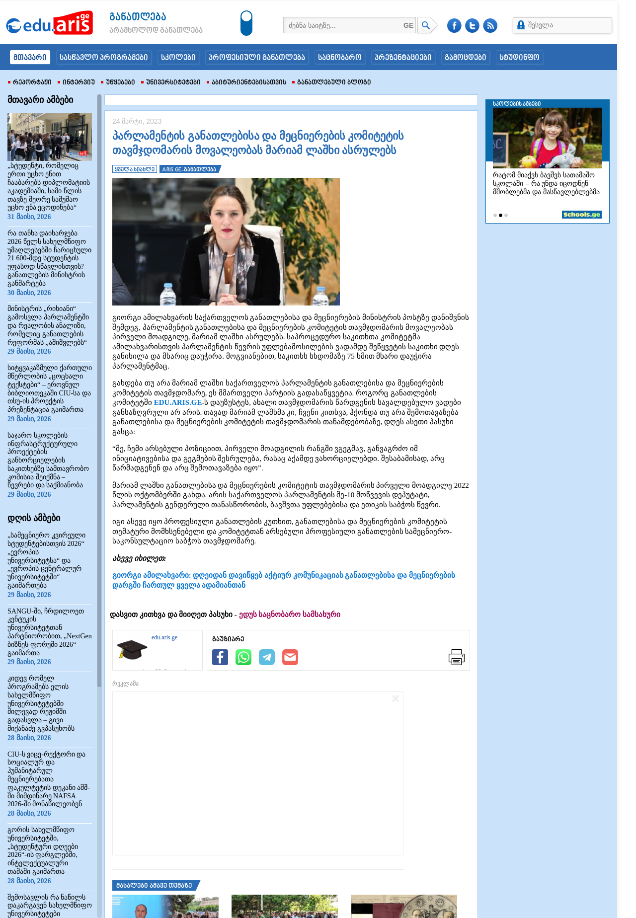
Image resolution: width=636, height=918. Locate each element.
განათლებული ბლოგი (331, 82)
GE (408, 25)
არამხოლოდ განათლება (141, 31)
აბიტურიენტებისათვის (246, 82)
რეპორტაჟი (30, 82)
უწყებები (118, 82)
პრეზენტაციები (403, 58)
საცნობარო (340, 58)
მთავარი (30, 58)
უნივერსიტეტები (171, 82)
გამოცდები (465, 58)
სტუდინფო (519, 58)
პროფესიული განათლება (257, 58)
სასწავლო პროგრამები (104, 58)
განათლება (137, 17)
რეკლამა (125, 683)
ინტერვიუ (76, 82)
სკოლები (178, 58)
